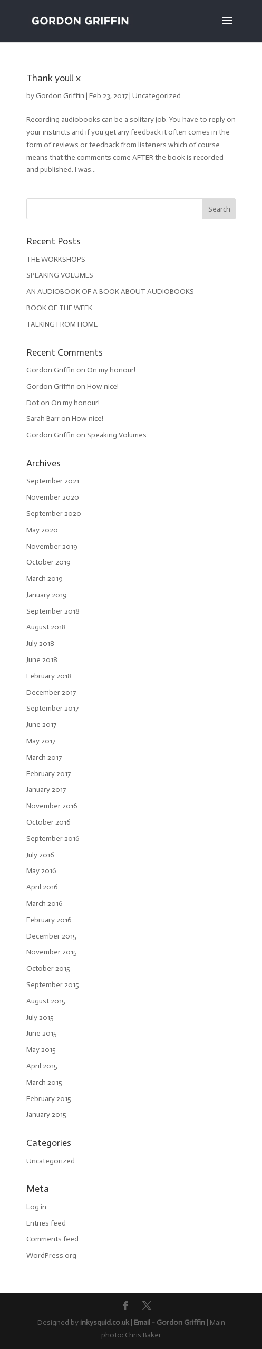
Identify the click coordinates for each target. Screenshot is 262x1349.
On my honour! (111, 370)
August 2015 (45, 1001)
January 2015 (46, 1114)
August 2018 (46, 627)
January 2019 (46, 594)
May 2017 (40, 740)
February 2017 (48, 773)
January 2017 (46, 789)
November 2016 (51, 805)
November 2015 (51, 952)
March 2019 (44, 578)
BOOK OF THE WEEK (59, 307)
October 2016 (48, 822)
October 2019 (48, 562)
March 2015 (44, 1082)
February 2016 (49, 919)
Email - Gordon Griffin (169, 1322)
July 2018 (40, 643)
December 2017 (51, 692)
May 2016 (41, 870)
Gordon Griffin (60, 95)
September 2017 (52, 708)
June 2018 (41, 659)
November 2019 (51, 546)
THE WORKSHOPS (55, 259)
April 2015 (41, 1065)
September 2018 (53, 611)
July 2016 (40, 854)
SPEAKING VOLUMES (59, 275)
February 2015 (48, 1098)
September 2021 (52, 480)
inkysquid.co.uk (104, 1322)
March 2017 (44, 757)
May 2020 (42, 529)
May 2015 (41, 1049)
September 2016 (53, 838)
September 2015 (52, 984)
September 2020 (53, 513)
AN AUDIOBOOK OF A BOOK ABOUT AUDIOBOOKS (110, 291)
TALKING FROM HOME (62, 324)
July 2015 (40, 1017)
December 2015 (51, 936)
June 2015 (41, 1033)
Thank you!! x (53, 78)
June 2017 (41, 724)
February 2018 (49, 676)
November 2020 (52, 497)
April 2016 (42, 887)
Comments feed (52, 1239)
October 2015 (48, 968)
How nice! (103, 386)
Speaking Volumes (117, 434)
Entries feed (46, 1223)
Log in (36, 1206)
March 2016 (44, 903)
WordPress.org (51, 1255)
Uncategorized (156, 95)
